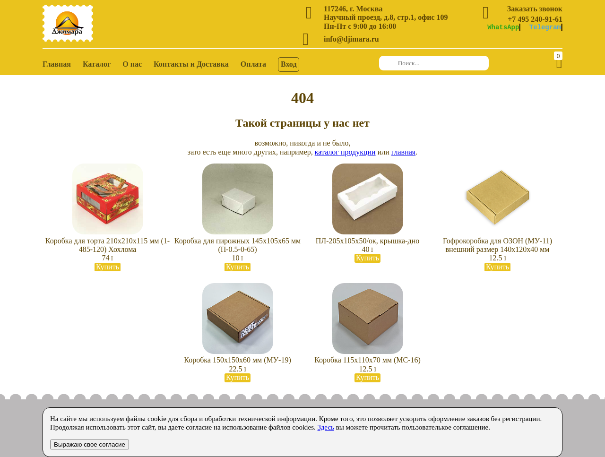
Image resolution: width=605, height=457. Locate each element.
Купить (107, 267)
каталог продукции (345, 152)
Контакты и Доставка (191, 64)
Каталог (97, 64)
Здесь (326, 427)
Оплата (253, 64)
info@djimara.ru (351, 39)
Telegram (545, 27)
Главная (57, 64)
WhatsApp (503, 27)
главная (403, 152)
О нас (132, 64)
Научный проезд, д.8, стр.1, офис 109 (386, 17)
